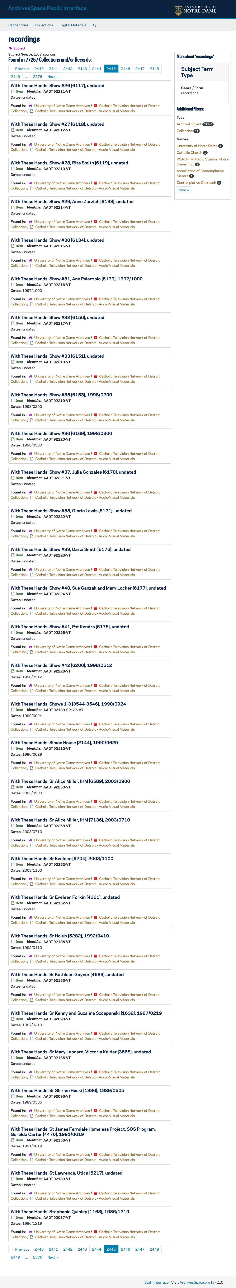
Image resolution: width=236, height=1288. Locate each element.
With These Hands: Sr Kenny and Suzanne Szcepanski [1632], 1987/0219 (86, 1013)
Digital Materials (73, 25)
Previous (20, 68)
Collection (185, 130)
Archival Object (189, 124)
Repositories (18, 25)
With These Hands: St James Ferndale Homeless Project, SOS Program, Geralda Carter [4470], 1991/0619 (83, 1131)
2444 (96, 68)
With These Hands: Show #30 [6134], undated (57, 240)
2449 (15, 76)
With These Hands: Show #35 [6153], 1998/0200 (61, 394)
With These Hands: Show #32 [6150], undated (57, 317)
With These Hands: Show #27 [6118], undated (57, 124)
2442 (67, 68)
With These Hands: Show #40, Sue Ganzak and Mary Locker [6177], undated (88, 588)
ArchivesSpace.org (195, 1282)
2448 (154, 68)
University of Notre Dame (197, 145)
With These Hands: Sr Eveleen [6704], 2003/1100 (62, 858)
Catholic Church (190, 152)
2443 (82, 68)
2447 (140, 68)
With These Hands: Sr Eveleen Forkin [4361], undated (65, 897)
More (184, 190)
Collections (44, 25)
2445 (111, 68)
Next (53, 76)
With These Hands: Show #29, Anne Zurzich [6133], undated (72, 201)
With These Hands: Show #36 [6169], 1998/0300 (61, 433)
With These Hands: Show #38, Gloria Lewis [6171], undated (71, 510)
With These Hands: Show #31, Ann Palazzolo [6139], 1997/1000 (77, 278)
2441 (53, 68)
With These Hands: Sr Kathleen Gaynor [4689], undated (67, 974)
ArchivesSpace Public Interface (47, 7)
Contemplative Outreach (197, 182)
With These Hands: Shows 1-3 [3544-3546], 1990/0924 (68, 704)
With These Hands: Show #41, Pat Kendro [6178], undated (70, 626)
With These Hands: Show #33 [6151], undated (57, 356)
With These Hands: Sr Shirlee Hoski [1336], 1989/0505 (67, 1090)
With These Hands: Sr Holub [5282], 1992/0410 (60, 935)
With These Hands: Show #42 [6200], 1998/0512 (61, 665)
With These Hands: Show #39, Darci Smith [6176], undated (71, 549)
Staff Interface (156, 1282)
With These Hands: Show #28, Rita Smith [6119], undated (69, 162)
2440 (39, 68)
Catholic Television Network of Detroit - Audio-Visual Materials (85, 110)
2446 (125, 68)
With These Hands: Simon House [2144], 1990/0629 (64, 742)
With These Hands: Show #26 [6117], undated (57, 85)
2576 (37, 76)
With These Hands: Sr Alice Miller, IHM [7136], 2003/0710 (70, 820)
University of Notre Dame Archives (62, 105)
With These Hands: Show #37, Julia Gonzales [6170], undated (73, 472)
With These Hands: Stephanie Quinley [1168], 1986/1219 (70, 1211)
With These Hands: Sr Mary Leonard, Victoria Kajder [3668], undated (81, 1051)
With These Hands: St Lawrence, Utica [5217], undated (67, 1173)
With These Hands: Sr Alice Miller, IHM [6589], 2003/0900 (70, 781)
